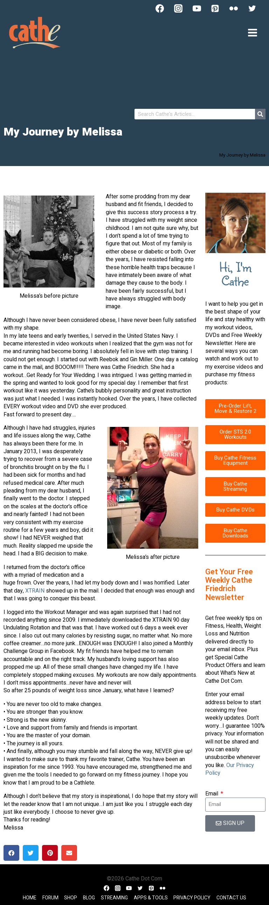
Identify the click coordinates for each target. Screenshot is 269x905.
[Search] (260, 114)
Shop (70, 897)
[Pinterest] (215, 8)
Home (29, 897)
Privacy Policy (192, 897)
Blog (89, 897)
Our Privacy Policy (229, 769)
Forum (50, 897)
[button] (11, 853)
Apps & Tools (151, 897)
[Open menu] (252, 32)
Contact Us (231, 897)
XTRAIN (35, 591)
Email (212, 794)
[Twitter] (252, 8)
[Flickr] (233, 8)
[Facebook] (159, 8)
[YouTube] (196, 8)
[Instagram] (178, 8)
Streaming (114, 897)
